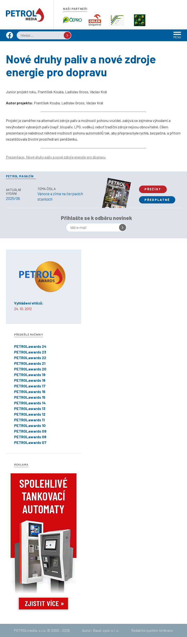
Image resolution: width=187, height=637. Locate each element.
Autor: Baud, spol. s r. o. (100, 630)
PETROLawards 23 (30, 352)
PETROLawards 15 (29, 397)
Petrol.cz (25, 15)
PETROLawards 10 (30, 425)
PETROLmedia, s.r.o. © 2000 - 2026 (42, 630)
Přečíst (152, 189)
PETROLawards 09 (30, 431)
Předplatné (157, 200)
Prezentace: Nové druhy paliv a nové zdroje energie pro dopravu (56, 157)
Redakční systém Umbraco (152, 630)
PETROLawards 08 (30, 436)
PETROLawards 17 (29, 386)
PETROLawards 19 (29, 374)
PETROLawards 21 (29, 363)
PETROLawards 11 (29, 420)
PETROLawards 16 (29, 391)
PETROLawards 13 (29, 408)
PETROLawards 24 (30, 346)
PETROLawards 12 (29, 414)
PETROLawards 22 (30, 357)
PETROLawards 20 (30, 369)
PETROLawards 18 (29, 380)
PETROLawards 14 (30, 403)
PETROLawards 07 (30, 442)
